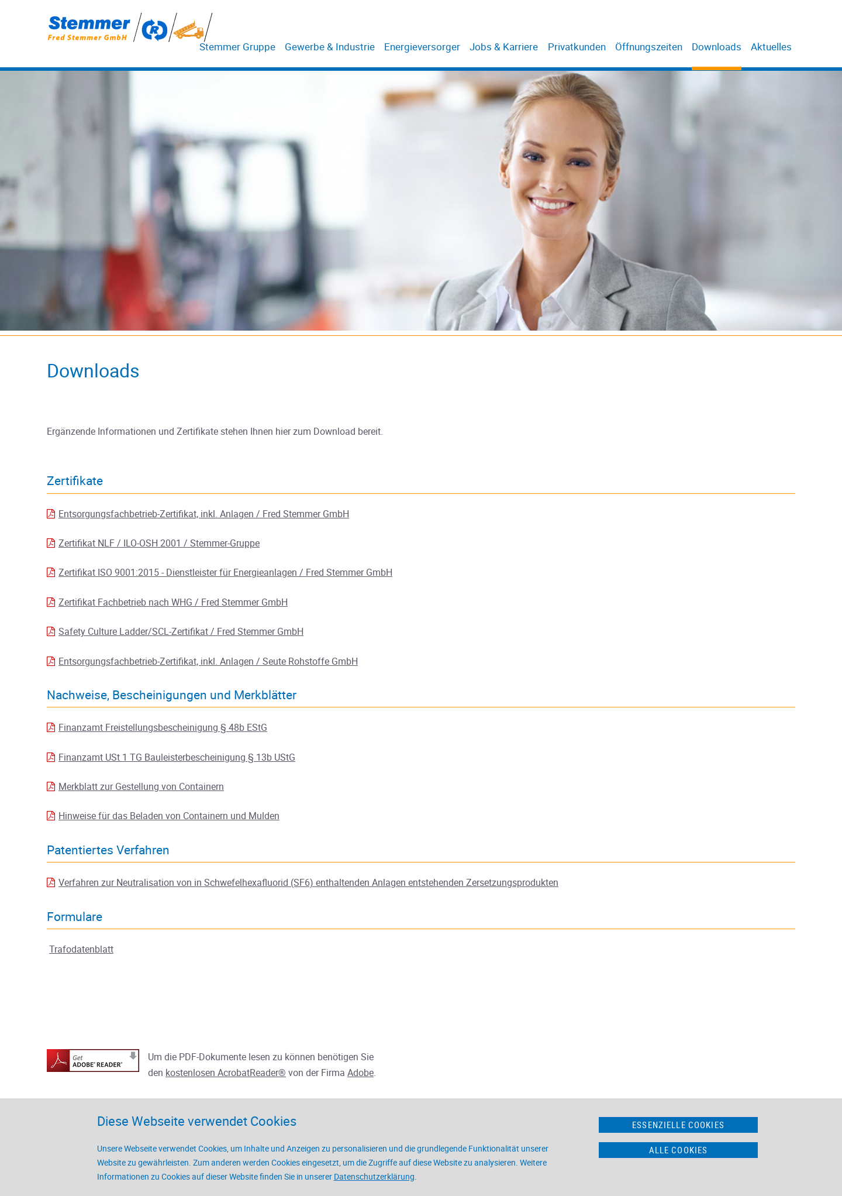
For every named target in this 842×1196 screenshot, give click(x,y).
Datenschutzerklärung (374, 1176)
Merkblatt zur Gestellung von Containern (141, 786)
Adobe (360, 1072)
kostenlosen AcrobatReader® (225, 1072)
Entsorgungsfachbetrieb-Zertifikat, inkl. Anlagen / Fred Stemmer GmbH (203, 513)
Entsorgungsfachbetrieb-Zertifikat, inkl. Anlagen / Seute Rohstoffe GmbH (208, 661)
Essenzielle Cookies (678, 1124)
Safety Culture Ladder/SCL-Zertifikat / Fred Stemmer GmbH (180, 631)
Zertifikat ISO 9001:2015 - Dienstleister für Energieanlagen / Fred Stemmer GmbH (225, 572)
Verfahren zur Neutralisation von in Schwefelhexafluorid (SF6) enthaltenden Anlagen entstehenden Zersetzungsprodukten (308, 882)
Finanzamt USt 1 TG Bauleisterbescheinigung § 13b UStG (176, 757)
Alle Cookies (678, 1150)
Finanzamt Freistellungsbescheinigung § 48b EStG (162, 727)
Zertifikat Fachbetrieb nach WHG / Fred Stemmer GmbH (173, 602)
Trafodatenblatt (81, 949)
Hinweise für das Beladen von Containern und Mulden (168, 815)
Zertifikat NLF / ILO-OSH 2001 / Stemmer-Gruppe (159, 543)
